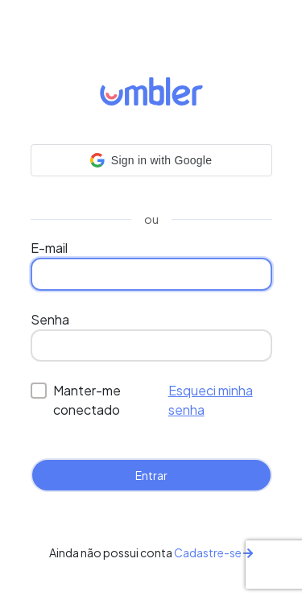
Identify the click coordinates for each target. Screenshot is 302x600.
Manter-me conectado (87, 400)
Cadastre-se (213, 552)
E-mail (49, 247)
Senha (50, 319)
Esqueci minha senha (210, 400)
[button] (151, 160)
